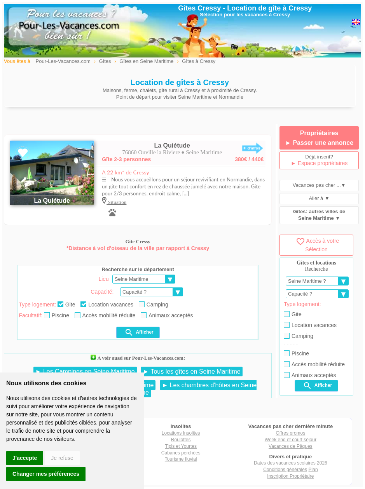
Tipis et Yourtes (181, 446)
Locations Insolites (181, 433)
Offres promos (290, 433)
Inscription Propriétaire (290, 476)
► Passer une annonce (319, 142)
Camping (153, 304)
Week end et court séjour (290, 439)
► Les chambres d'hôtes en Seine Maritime (191, 389)
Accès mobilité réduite (105, 315)
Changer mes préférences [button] (45, 474)
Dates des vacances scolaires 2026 (290, 463)
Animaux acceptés (167, 315)
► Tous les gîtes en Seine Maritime (191, 371)
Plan (313, 469)
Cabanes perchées (181, 453)
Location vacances (106, 304)
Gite (66, 304)
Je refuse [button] (62, 458)
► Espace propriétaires (319, 163)
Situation (116, 202)
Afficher (139, 332)
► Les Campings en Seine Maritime (85, 371)
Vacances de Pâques (291, 446)
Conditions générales (285, 469)
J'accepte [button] (24, 458)
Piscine (56, 315)
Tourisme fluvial (181, 459)
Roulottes (181, 439)
